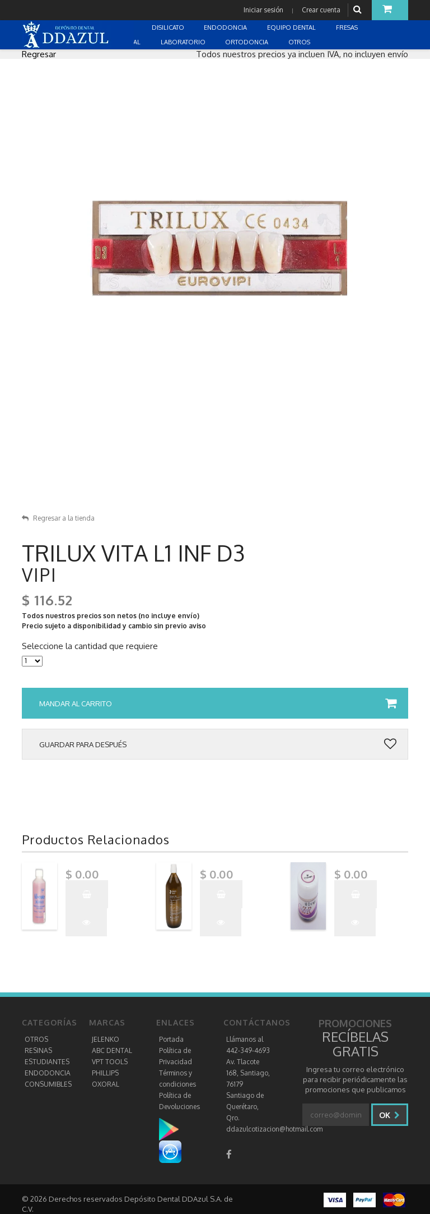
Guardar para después (217, 744)
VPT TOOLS (110, 1061)
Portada (171, 1039)
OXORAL (105, 1084)
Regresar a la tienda (58, 518)
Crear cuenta (321, 10)
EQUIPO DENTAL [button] (292, 27)
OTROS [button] (300, 42)
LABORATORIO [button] (184, 42)
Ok (389, 1115)
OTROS (36, 1039)
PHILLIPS (105, 1073)
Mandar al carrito (217, 703)
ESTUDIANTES (47, 1061)
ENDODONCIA (48, 1073)
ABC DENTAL (112, 1050)
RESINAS (38, 1050)
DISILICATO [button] (169, 27)
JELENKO (105, 1039)
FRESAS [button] (347, 27)
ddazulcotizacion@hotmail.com (274, 1129)
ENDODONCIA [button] (226, 27)
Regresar (39, 54)
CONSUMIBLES (48, 1084)
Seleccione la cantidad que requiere (90, 646)
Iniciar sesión (263, 10)
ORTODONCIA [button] (247, 42)
